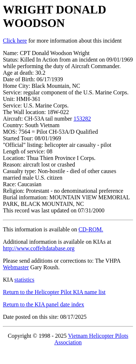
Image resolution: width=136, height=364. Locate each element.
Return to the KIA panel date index (43, 304)
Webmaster (16, 267)
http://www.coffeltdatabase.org (38, 248)
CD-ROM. (90, 229)
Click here (15, 41)
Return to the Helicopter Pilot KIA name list (54, 292)
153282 (82, 119)
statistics (24, 280)
